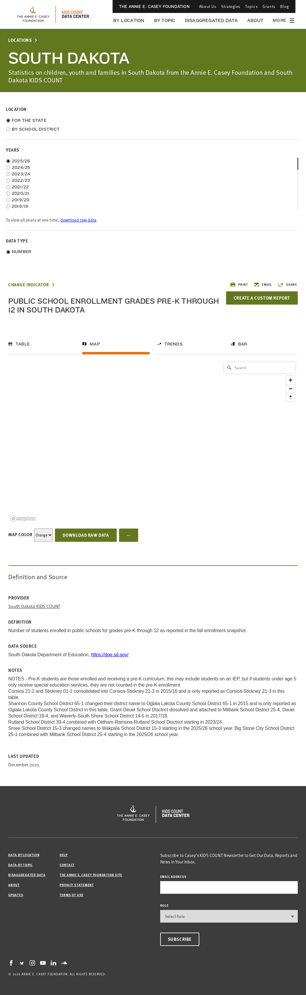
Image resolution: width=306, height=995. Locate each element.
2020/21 (20, 193)
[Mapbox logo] (23, 518)
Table (23, 344)
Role (164, 905)
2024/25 (21, 167)
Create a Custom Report (262, 298)
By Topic (164, 20)
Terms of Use (71, 895)
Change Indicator (28, 285)
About (255, 20)
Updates (15, 895)
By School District (36, 129)
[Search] (259, 367)
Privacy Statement (77, 885)
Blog (284, 6)
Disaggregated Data (211, 20)
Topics (251, 6)
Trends (173, 344)
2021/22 (20, 187)
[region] (153, 441)
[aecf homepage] (33, 14)
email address (173, 876)
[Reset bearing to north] (290, 397)
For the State (29, 120)
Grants (268, 6)
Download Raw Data (86, 535)
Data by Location (23, 855)
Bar (242, 344)
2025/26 (21, 161)
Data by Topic (20, 865)
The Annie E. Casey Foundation (154, 6)
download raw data (78, 220)
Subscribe (180, 939)
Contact (67, 865)
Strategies (230, 6)
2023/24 (21, 174)
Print (239, 285)
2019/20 (21, 199)
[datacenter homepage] (75, 14)
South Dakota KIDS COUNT (34, 606)
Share (287, 285)
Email (263, 285)
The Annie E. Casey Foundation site (91, 875)
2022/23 (21, 180)
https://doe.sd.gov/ (109, 654)
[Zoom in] (290, 380)
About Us (207, 6)
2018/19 (20, 206)
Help (64, 855)
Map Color (20, 534)
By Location (129, 20)
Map (95, 344)
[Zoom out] (290, 388)
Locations (20, 40)
